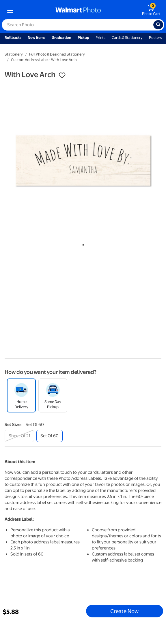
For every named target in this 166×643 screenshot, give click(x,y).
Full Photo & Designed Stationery (57, 54)
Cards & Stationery (127, 37)
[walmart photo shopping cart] (151, 10)
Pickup (83, 37)
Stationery (14, 54)
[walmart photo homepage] (78, 10)
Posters (155, 37)
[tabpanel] (83, 161)
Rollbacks (13, 37)
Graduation (61, 37)
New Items (36, 37)
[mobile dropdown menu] (10, 10)
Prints (100, 37)
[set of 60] (49, 436)
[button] (62, 75)
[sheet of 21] (19, 436)
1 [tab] (82, 244)
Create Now (124, 611)
